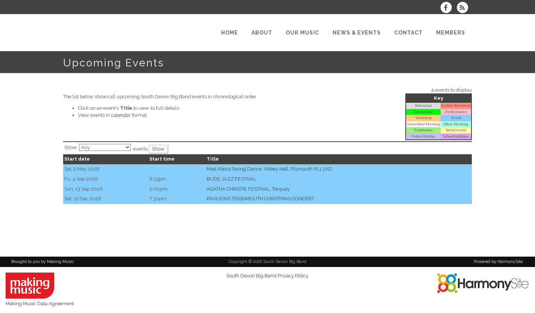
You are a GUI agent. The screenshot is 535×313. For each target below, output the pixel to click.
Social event (456, 130)
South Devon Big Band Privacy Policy (267, 276)
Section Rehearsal (456, 105)
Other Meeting (456, 124)
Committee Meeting (423, 124)
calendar (121, 115)
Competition (423, 112)
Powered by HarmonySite (498, 261)
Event (456, 118)
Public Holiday (423, 136)
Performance (456, 112)
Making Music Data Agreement (40, 303)
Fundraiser (423, 130)
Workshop (423, 118)
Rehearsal (423, 105)
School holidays (455, 136)
